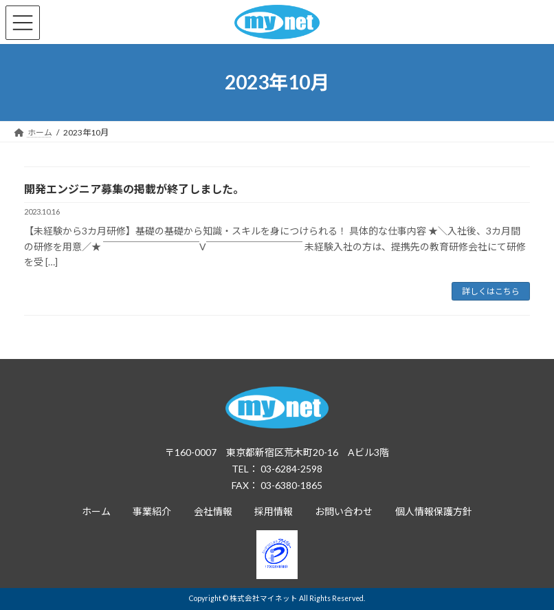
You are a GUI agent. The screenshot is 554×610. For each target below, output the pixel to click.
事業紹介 (152, 511)
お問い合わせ (344, 511)
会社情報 (213, 511)
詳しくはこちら (491, 291)
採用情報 (273, 511)
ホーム (96, 511)
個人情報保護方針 (433, 511)
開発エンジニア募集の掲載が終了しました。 (134, 188)
